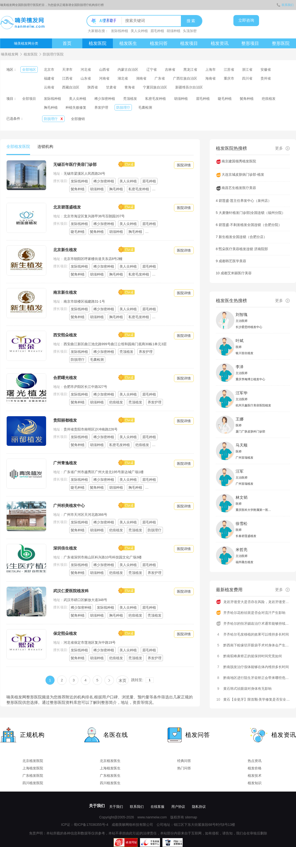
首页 (67, 43)
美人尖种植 (139, 31)
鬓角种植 (247, 99)
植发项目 (189, 43)
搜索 (191, 21)
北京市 (49, 69)
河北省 (86, 69)
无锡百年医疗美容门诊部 (75, 164)
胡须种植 (173, 31)
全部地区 (29, 69)
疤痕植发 (269, 99)
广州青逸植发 (65, 463)
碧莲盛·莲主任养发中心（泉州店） (245, 201)
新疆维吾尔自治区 (189, 87)
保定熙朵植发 (65, 633)
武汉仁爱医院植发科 (71, 591)
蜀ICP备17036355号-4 (91, 825)
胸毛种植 (51, 107)
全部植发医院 (18, 146)
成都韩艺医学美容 (232, 261)
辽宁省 (151, 69)
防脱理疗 (123, 107)
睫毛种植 (225, 99)
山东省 (86, 78)
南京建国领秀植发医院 (239, 161)
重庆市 (229, 78)
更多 (282, 148)
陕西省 (92, 87)
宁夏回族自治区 (155, 87)
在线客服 (157, 807)
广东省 (160, 78)
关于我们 (97, 806)
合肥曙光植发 (65, 378)
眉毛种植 (157, 31)
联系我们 (285, 5)
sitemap (191, 817)
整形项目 (250, 43)
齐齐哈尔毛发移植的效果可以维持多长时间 (256, 634)
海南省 (210, 78)
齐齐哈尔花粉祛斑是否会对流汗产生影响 (254, 613)
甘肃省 (111, 87)
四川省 (247, 78)
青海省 (129, 87)
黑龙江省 (190, 69)
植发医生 (128, 43)
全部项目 (29, 99)
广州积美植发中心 (69, 505)
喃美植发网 (9, 54)
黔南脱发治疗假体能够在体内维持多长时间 (256, 667)
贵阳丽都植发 (65, 420)
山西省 (104, 69)
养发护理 (101, 107)
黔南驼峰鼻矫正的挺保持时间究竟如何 (252, 656)
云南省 (49, 87)
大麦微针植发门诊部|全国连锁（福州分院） (252, 213)
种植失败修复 (76, 107)
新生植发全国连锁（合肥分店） (243, 237)
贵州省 (266, 78)
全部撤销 (78, 119)
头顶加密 (190, 31)
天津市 (67, 69)
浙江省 (247, 69)
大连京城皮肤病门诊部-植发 (243, 174)
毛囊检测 (145, 107)
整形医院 (281, 43)
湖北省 (123, 78)
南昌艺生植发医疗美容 (239, 188)
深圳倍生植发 (65, 548)
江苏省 (229, 69)
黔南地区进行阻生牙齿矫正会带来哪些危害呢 (257, 678)
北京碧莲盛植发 (67, 207)
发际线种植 (119, 31)
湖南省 (141, 78)
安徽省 (266, 69)
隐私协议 (199, 807)
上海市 (210, 69)
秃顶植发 (130, 99)
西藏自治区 (70, 87)
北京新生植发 (65, 250)
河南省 (104, 78)
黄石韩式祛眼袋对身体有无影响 (247, 689)
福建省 (49, 78)
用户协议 (178, 807)
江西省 (67, 78)
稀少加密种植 (104, 99)
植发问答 (159, 43)
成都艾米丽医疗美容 (236, 273)
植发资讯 (219, 43)
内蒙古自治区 (128, 69)
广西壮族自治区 (185, 78)
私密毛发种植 (155, 99)
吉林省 (170, 69)
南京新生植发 (65, 292)
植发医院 (97, 43)
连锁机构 (45, 146)
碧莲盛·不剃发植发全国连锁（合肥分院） (250, 225)
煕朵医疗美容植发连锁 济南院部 (243, 249)
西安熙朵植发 (65, 335)
